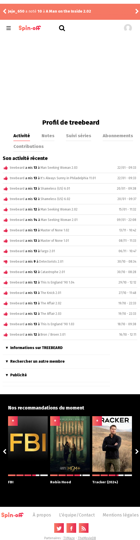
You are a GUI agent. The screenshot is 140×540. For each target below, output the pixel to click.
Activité (21, 135)
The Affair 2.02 (50, 303)
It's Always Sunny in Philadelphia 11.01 (68, 178)
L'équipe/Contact (77, 515)
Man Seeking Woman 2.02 (59, 209)
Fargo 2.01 (47, 251)
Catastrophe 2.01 (52, 272)
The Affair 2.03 (50, 314)
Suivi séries (78, 135)
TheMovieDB (87, 538)
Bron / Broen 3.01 (52, 334)
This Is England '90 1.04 (57, 282)
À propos (42, 515)
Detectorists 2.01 (51, 261)
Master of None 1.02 (54, 230)
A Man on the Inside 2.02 (68, 11)
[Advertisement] (70, 76)
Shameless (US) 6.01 (55, 188)
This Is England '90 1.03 (57, 324)
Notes (48, 135)
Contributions (28, 146)
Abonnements (118, 135)
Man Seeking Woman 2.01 (59, 220)
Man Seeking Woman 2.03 (59, 168)
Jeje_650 (16, 11)
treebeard (17, 168)
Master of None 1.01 (54, 241)
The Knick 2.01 (50, 293)
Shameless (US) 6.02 (55, 199)
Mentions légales (121, 515)
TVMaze (69, 538)
